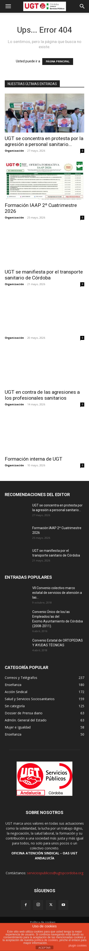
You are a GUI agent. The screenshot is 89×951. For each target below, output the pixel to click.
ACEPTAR (44, 947)
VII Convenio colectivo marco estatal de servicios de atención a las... (57, 592)
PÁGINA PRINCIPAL (58, 61)
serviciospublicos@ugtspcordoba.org (55, 873)
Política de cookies (42, 922)
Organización (14, 150)
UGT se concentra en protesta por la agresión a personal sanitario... (44, 141)
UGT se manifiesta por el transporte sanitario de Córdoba (44, 275)
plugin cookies (78, 945)
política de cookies (46, 940)
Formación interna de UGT (33, 459)
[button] (8, 6)
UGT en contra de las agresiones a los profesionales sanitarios (42, 395)
